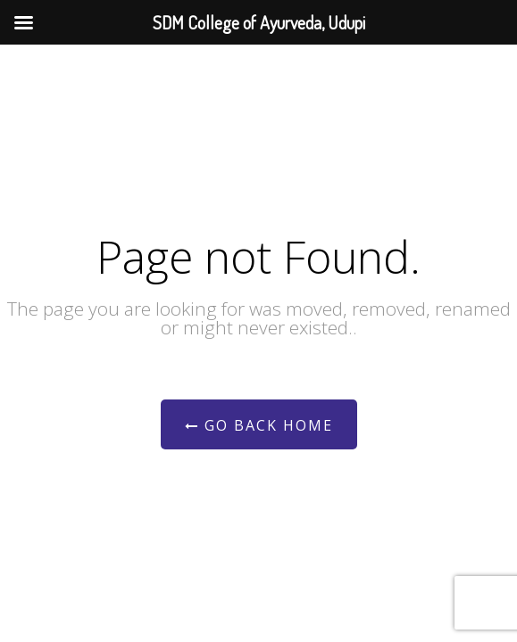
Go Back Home (259, 425)
